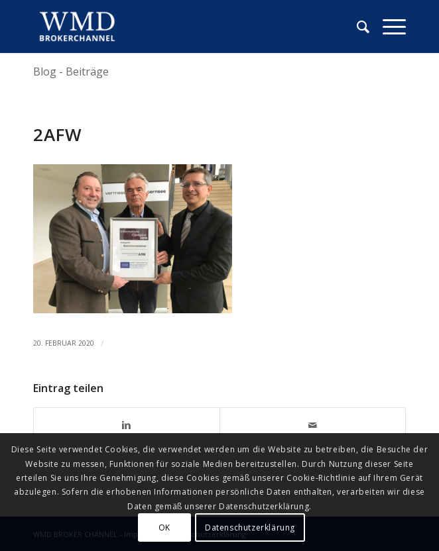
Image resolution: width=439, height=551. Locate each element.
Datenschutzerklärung (250, 527)
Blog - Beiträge (71, 71)
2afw (57, 134)
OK (164, 527)
